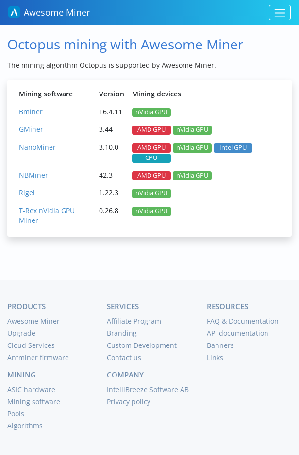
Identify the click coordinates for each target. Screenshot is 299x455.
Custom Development (142, 345)
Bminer (31, 111)
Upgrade (21, 333)
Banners (220, 345)
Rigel (27, 192)
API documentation (237, 333)
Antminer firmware (38, 357)
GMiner (31, 129)
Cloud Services (31, 345)
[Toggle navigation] (280, 12)
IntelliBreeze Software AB (148, 389)
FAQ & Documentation (243, 321)
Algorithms (25, 425)
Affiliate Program (134, 321)
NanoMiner (37, 147)
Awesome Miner (49, 12)
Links (215, 357)
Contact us (124, 357)
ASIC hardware (31, 389)
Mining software (33, 401)
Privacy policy (128, 401)
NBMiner (33, 175)
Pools (15, 413)
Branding (122, 333)
